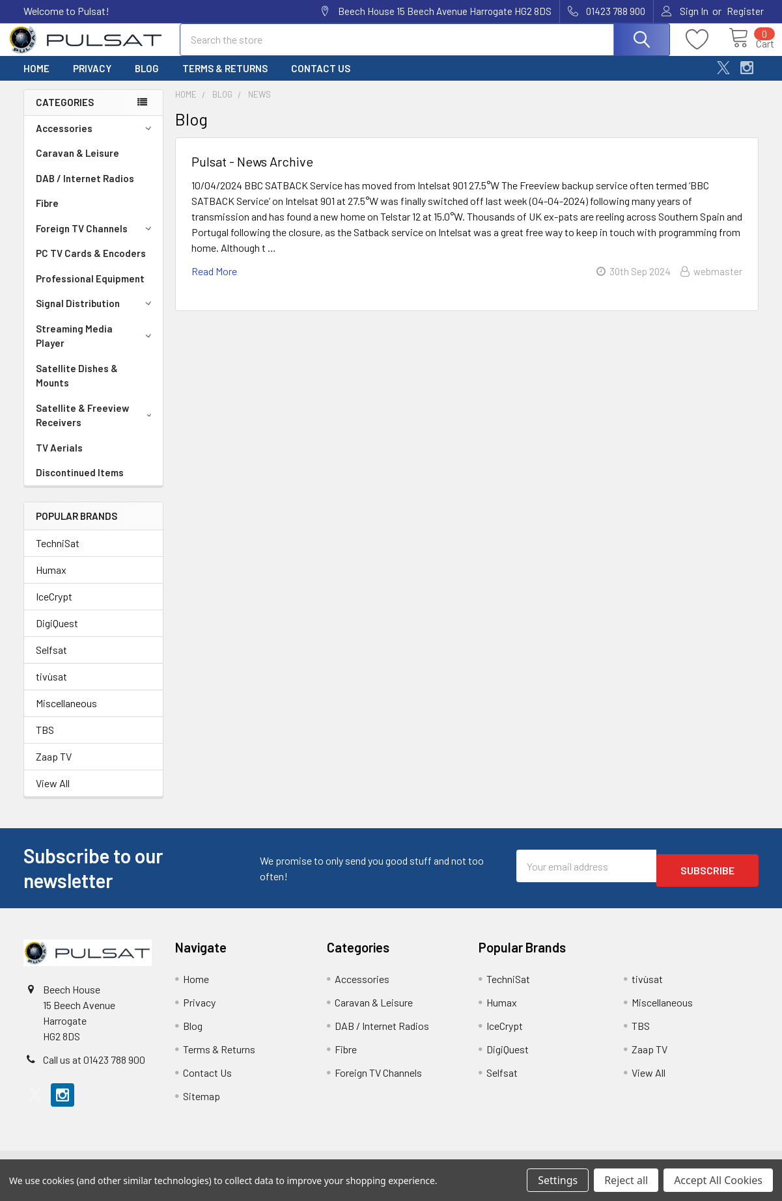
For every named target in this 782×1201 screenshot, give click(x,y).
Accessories (96, 140)
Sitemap (201, 1107)
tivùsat (51, 688)
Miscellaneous (66, 714)
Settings (558, 1180)
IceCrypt (54, 608)
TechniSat (57, 554)
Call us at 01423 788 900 (94, 1071)
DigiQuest (57, 634)
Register (745, 11)
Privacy (92, 80)
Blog (147, 80)
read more (214, 283)
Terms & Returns (225, 80)
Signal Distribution (96, 315)
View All (53, 795)
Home (36, 80)
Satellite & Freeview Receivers (96, 427)
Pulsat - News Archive (252, 173)
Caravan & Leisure (77, 164)
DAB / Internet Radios (85, 190)
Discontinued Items (80, 484)
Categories (65, 114)
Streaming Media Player (96, 347)
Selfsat (51, 661)
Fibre (47, 215)
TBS (45, 741)
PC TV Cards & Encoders (91, 265)
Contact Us (320, 80)
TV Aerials (59, 459)
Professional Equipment (90, 290)
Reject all (626, 1180)
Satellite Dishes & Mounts (77, 387)
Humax (51, 581)
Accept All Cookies (718, 1180)
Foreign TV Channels (96, 240)
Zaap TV (54, 768)
